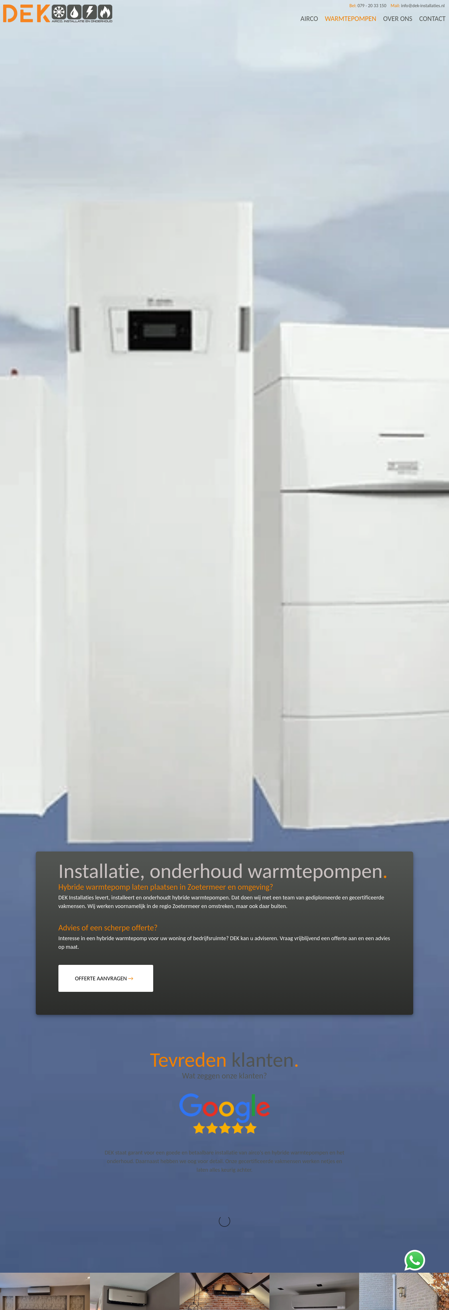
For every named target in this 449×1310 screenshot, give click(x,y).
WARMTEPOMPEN (351, 18)
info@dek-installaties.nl (418, 5)
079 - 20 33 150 (367, 5)
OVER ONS (397, 18)
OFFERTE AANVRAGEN (104, 978)
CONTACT (432, 18)
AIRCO (309, 18)
